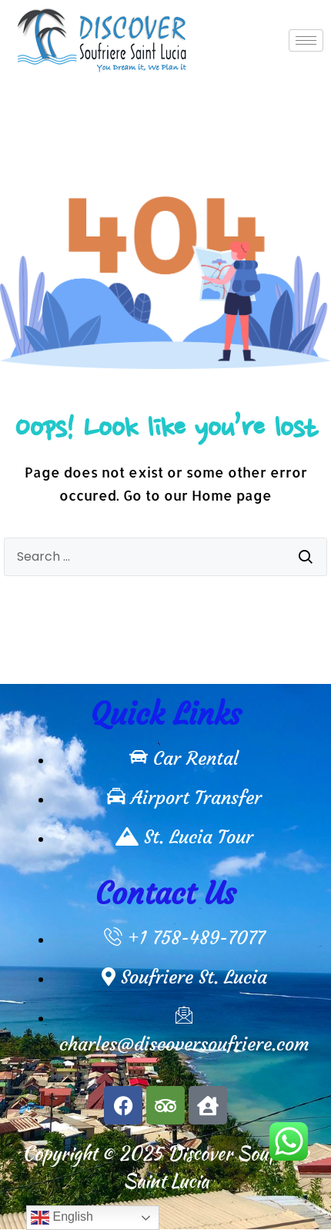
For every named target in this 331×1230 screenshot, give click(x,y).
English (62, 1217)
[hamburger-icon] (306, 40)
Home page (232, 495)
